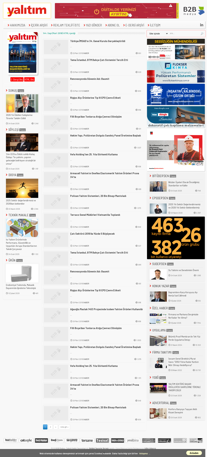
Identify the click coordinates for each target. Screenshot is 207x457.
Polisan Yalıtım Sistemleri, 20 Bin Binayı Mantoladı (98, 195)
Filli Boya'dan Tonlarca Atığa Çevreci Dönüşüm (96, 116)
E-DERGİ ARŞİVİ (133, 25)
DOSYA (14, 175)
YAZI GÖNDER (92, 25)
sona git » (64, 427)
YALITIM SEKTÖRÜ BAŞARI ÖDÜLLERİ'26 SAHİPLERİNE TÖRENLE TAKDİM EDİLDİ (184, 387)
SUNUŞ (14, 90)
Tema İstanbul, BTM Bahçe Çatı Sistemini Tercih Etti (99, 59)
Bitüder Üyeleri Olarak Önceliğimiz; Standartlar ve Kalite (184, 184)
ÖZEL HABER (162, 308)
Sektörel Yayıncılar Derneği (99, 448)
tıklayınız (143, 453)
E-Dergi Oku (17, 79)
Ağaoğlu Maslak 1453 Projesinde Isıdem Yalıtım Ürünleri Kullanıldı (106, 309)
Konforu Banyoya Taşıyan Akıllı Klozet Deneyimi (182, 411)
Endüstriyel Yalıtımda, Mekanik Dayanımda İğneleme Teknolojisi (21, 287)
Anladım (194, 452)
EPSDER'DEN (162, 198)
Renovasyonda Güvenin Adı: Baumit (89, 78)
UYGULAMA (161, 330)
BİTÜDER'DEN (162, 176)
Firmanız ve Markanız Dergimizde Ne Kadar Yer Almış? (183, 316)
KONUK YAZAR (162, 286)
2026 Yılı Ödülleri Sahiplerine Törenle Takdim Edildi (19, 117)
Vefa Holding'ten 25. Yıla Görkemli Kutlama (94, 154)
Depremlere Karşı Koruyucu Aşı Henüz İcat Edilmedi (182, 294)
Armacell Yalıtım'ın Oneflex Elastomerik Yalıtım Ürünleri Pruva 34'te (104, 175)
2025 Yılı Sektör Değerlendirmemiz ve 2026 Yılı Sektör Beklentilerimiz (184, 206)
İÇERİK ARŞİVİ (37, 25)
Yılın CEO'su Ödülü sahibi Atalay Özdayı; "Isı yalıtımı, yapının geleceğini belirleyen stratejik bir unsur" (21, 159)
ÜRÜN (14, 260)
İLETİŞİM (153, 25)
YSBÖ (157, 377)
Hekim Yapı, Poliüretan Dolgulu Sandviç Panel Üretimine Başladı (105, 135)
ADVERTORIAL (163, 403)
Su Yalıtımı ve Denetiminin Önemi (183, 270)
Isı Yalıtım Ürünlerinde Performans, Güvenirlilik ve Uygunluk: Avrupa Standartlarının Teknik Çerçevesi (21, 244)
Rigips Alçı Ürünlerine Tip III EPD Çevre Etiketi (95, 97)
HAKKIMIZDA (16, 25)
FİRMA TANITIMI (164, 352)
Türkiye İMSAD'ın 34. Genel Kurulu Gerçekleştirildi (97, 41)
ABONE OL (112, 25)
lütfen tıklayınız (150, 448)
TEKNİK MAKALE (20, 215)
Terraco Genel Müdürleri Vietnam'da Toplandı (95, 214)
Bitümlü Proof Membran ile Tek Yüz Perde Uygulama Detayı (184, 338)
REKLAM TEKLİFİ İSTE (65, 25)
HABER (86, 53)
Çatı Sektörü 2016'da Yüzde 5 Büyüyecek (92, 233)
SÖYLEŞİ (15, 130)
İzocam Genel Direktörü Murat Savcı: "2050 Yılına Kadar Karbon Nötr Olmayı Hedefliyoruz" (183, 361)
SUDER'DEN (161, 264)
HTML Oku (29, 79)
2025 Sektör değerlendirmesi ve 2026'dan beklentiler (21, 202)
